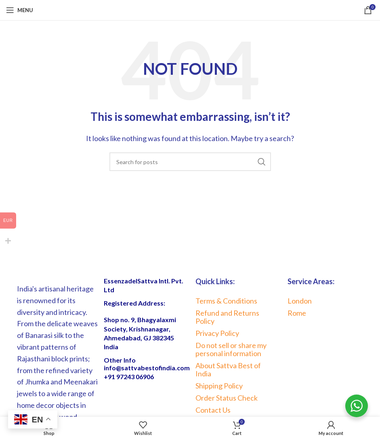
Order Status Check (226, 397)
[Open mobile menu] (19, 10)
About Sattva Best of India (228, 369)
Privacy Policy (217, 333)
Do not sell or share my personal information (231, 349)
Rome (297, 312)
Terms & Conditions (226, 300)
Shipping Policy (219, 385)
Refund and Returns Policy (227, 316)
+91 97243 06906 (129, 376)
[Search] (190, 161)
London (300, 300)
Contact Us (213, 409)
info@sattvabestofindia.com (147, 367)
